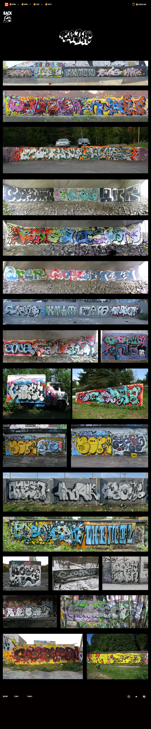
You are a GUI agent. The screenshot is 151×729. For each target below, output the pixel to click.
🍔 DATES (48, 4)
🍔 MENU (12, 4)
